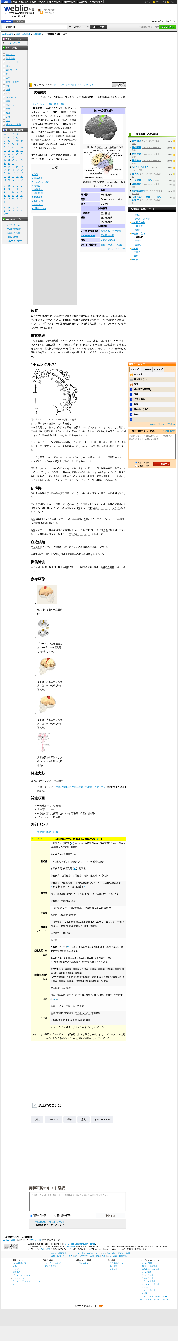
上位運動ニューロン (98, 352)
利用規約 (16, 1272)
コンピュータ (12, 62)
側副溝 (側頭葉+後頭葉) (88, 981)
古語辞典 (83, 2)
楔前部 (61, 886)
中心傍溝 (103, 875)
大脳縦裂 (67, 446)
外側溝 (118, 319)
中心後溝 (55, 900)
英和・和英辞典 (38, 2)
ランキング (83, 85)
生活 (8, 93)
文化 (8, 89)
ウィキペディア (43, 85)
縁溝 (73, 900)
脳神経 (38, 348)
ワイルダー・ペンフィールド (61, 457)
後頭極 (107, 907)
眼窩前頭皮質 (70, 861)
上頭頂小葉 (66, 893)
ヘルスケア (11, 97)
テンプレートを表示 (116, 249)
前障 (88, 1020)
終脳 (62, 839)
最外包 (109, 995)
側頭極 (93, 926)
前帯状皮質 (98, 861)
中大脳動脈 (106, 221)
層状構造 (136, 160)
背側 (65, 315)
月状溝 (72, 914)
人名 (8, 117)
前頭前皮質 (56, 868)
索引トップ (59, 85)
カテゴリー (94, 85)
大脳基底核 (40, 139)
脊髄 (72, 120)
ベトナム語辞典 (148, 1290)
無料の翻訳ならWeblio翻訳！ (50, 11)
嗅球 (53, 1013)
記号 (6, 214)
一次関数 (136, 241)
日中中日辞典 (55, 2)
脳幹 (42, 504)
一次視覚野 (56, 907)
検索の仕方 (17, 1266)
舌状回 (77, 907)
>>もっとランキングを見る (162, 424)
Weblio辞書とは (19, 1263)
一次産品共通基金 (140, 218)
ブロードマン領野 (117, 323)
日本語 (84, 194)
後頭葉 (44, 913)
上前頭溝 (66, 875)
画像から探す (51, 1266)
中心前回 (105, 213)
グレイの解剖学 (89, 244)
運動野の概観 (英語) (47, 832)
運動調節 (136, 184)
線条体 (54, 1020)
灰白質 (59, 493)
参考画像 (136, 140)
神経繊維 (48, 124)
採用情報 (113, 1269)
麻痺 (67, 567)
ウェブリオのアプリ (53, 1263)
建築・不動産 (12, 82)
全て (5, 51)
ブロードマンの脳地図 (107, 147)
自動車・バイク (13, 70)
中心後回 (112, 315)
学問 (8, 85)
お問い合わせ (83, 1263)
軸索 (110, 344)
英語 (83, 199)
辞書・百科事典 (23, 34)
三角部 (66, 847)
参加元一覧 (170, 21)
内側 (71, 323)
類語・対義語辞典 (20, 2)
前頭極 (82, 868)
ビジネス (10, 54)
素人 (83, 1119)
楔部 (71, 907)
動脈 (83, 217)
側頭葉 (44, 927)
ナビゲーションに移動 (42, 104)
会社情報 (113, 1266)
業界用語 (10, 58)
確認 (136, 404)
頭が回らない (140, 379)
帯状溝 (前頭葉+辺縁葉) (79, 977)
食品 (8, 113)
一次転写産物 (138, 233)
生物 (8, 109)
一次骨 (134, 248)
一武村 (134, 256)
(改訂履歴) (70, 1246)
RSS (101, 1306)
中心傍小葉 (86, 323)
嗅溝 (86, 875)
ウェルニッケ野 (107, 922)
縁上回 (99, 893)
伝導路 (135, 173)
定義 (136, 394)
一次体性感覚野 (81, 882)
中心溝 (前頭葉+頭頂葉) (68, 969)
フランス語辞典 (148, 1281)
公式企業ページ (116, 1263)
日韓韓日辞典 (70, 2)
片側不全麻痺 (107, 567)
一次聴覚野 (56, 922)
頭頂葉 (44, 893)
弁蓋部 (54, 847)
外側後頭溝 (88, 907)
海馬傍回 (55, 958)
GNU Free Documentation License (80, 1244)
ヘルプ (173, 2)
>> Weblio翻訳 (168, 431)
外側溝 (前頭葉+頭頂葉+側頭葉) (98, 969)
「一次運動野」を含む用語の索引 (48, 1221)
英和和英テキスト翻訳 (47, 1187)
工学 (8, 78)
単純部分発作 (139, 190)
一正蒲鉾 (136, 252)
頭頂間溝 (65, 900)
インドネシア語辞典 (150, 1284)
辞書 (6, 2)
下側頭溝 (65, 933)
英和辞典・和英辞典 (150, 1269)
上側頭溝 (55, 933)
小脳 (59, 144)
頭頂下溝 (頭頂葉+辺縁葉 (104, 977)
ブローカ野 (115, 843)
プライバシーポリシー (22, 1275)
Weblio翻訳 (146, 1272)
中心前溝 (91, 319)
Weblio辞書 (45, 1249)
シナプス (116, 508)
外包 (96, 995)
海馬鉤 (82, 958)
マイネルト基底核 (84, 1013)
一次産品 (136, 215)
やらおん (138, 374)
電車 (8, 66)
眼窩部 (74, 847)
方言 (8, 120)
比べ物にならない (142, 409)
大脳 (68, 839)
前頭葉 (44, 861)
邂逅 (136, 384)
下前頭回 (104, 843)
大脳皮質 (78, 839)
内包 (110, 493)
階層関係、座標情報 (111, 230)
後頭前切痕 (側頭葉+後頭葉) (68, 973)
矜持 (136, 414)
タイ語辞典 (147, 1287)
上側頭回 (85, 922)
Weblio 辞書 (161, 2)
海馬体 (90, 958)
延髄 (33, 519)
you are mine (102, 1119)
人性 (37, 1119)
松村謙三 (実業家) (142, 389)
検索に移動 (59, 104)
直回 (53, 861)
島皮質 (54, 940)
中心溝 (75, 315)
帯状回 (54, 947)
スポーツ (10, 105)
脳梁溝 (104, 981)
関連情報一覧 (107, 235)
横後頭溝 (63, 914)
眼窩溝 (93, 875)
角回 (111, 893)
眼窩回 (59, 861)
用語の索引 (71, 85)
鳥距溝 (54, 914)
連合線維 (66, 988)
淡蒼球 (61, 1020)
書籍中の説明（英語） (112, 244)
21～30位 (158, 369)
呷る (69, 1119)
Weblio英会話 (14, 228)
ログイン (147, 1)
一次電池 (136, 244)
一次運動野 (66, 854)
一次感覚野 (43, 805)
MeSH (84, 240)
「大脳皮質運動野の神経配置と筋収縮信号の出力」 (80, 787)
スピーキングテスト (17, 240)
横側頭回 (75, 922)
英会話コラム (13, 225)
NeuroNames (88, 235)
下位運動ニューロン (75, 348)
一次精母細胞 (138, 222)
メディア (53, 1119)
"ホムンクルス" (140, 167)
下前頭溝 (77, 875)
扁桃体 (99, 958)
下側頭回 (63, 926)
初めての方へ (157, 21)
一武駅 (134, 259)
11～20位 (147, 369)
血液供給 (136, 154)
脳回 (91, 813)
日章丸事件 (139, 399)
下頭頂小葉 (83, 893)
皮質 (40, 340)
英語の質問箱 (13, 232)
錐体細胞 (50, 344)
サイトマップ (18, 1278)
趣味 (8, 101)
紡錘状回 (78, 926)
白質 (45, 998)
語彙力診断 (12, 236)
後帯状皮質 (105, 947)
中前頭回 (89, 843)
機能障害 (136, 147)
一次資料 (136, 230)
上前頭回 (55, 843)
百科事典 (37, 34)
